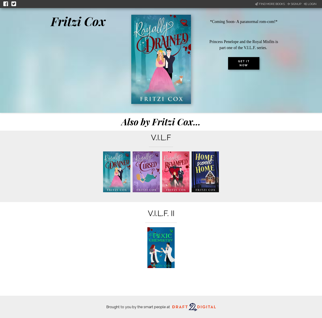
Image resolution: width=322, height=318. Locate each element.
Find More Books (270, 4)
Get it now (244, 63)
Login (310, 4)
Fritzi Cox (78, 21)
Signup (294, 4)
